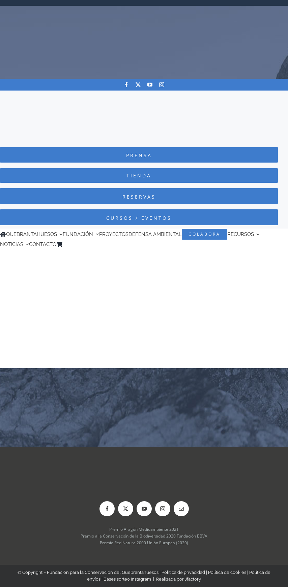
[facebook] (126, 84)
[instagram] (161, 84)
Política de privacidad (183, 572)
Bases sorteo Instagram (127, 579)
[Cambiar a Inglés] (75, 244)
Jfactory (193, 579)
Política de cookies (227, 572)
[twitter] (138, 84)
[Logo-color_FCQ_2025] (144, 97)
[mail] (181, 508)
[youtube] (149, 84)
